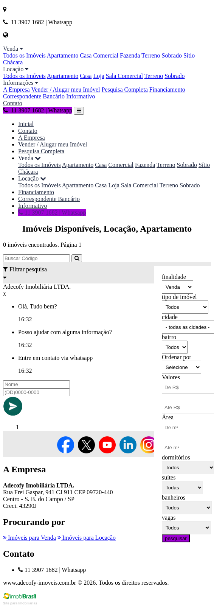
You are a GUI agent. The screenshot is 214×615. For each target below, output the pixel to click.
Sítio (189, 55)
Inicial (26, 124)
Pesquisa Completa (125, 89)
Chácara (13, 62)
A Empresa (16, 89)
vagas (168, 517)
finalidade (174, 277)
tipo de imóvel (179, 297)
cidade (170, 317)
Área (168, 417)
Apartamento (63, 55)
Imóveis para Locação (86, 537)
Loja (98, 76)
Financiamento (167, 89)
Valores (171, 377)
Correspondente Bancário (34, 96)
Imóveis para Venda (29, 537)
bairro (169, 337)
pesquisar (176, 538)
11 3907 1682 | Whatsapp (37, 110)
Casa (85, 55)
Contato (12, 103)
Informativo (80, 96)
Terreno (150, 55)
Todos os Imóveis (24, 55)
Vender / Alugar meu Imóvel (65, 89)
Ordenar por (176, 357)
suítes (168, 477)
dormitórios (176, 457)
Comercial (105, 55)
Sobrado (172, 55)
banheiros (173, 497)
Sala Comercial (124, 76)
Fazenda (130, 55)
